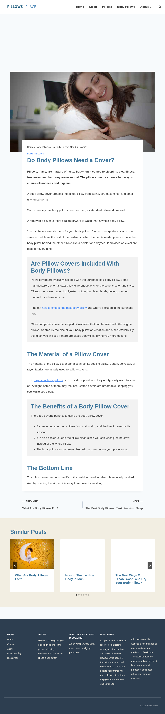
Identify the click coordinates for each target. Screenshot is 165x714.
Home (80, 6)
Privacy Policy (14, 653)
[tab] (76, 595)
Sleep (93, 6)
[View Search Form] (158, 6)
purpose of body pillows (48, 380)
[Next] (150, 565)
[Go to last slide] (15, 565)
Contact (11, 644)
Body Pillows (126, 6)
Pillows (107, 6)
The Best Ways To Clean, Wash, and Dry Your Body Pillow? (131, 579)
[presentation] (32, 554)
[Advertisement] (82, 36)
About (10, 648)
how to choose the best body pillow (64, 307)
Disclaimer (12, 658)
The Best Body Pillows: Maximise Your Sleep (114, 504)
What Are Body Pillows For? (51, 504)
